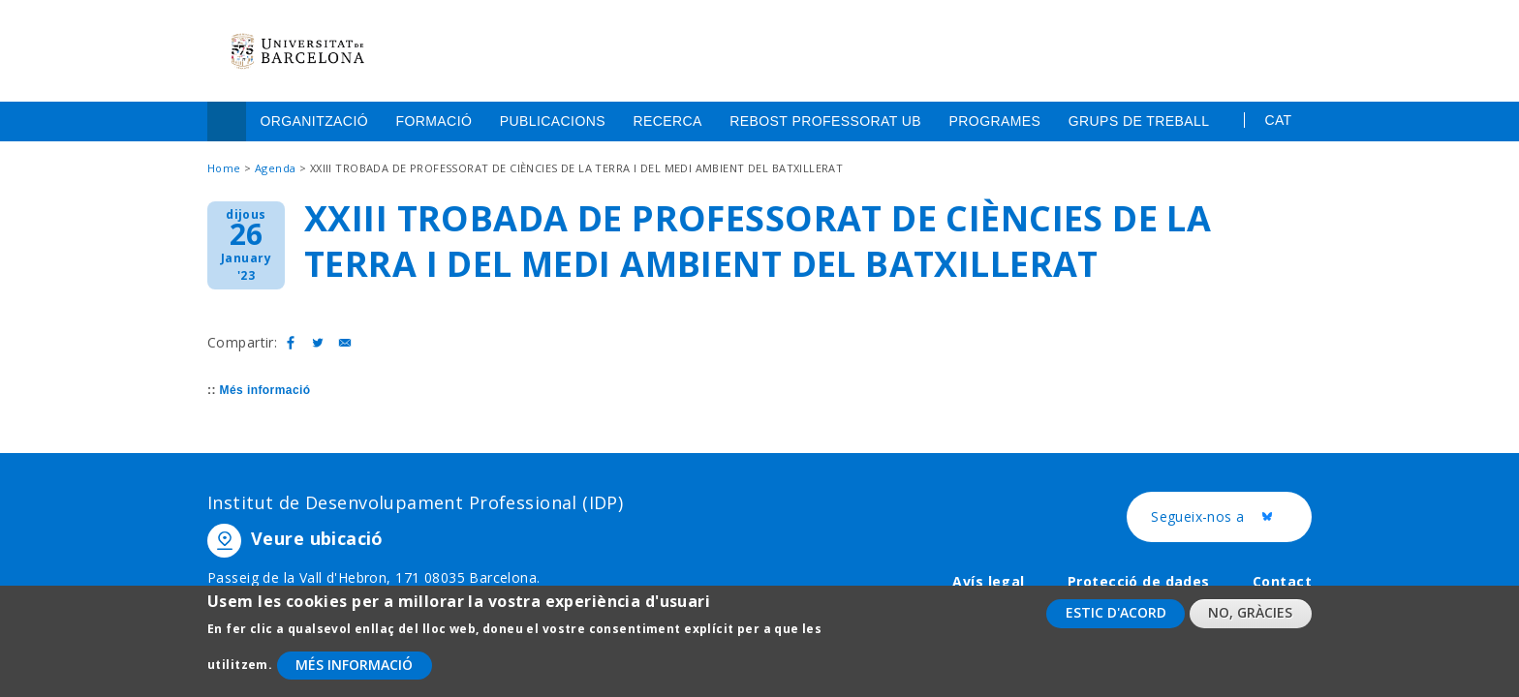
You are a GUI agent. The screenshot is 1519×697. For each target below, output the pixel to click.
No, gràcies (1250, 622)
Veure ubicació (317, 538)
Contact (1282, 581)
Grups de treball (1139, 121)
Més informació (265, 390)
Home (226, 121)
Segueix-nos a (1231, 518)
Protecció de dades (1139, 581)
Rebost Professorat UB (825, 121)
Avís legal (988, 581)
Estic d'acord (1116, 622)
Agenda (275, 168)
